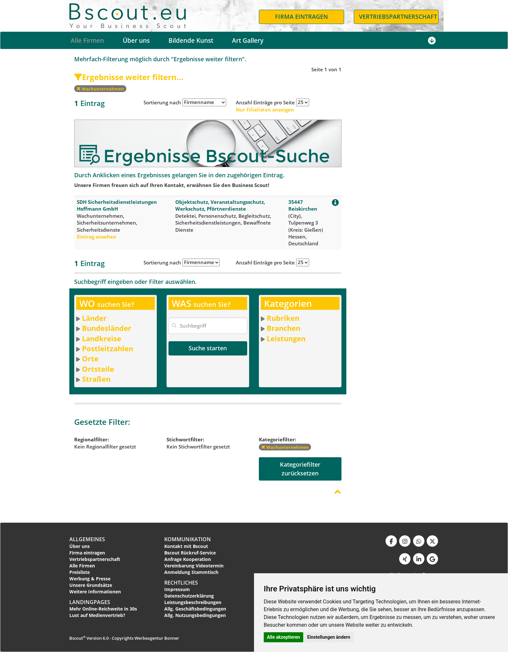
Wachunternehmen (100, 89)
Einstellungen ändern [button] (328, 637)
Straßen (96, 379)
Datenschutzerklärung (189, 596)
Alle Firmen (87, 40)
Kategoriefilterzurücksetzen (300, 468)
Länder (94, 318)
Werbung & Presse (89, 579)
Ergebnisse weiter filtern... (128, 77)
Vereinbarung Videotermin (194, 566)
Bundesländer (106, 328)
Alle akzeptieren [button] (283, 637)
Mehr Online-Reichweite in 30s (103, 609)
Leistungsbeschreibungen (192, 602)
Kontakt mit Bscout (186, 546)
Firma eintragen (87, 553)
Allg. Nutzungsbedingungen (195, 615)
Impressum (177, 589)
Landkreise (101, 338)
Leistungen (286, 338)
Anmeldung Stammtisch (191, 572)
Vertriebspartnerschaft (94, 559)
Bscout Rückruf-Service (190, 553)
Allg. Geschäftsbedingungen (195, 609)
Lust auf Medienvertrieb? (97, 615)
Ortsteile (98, 369)
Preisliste (79, 572)
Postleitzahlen (107, 348)
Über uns (136, 40)
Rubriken (283, 318)
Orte (90, 358)
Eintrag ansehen (96, 236)
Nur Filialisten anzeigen (265, 109)
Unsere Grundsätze (90, 585)
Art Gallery (247, 40)
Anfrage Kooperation (187, 559)
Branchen (283, 328)
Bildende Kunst (190, 40)
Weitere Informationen (95, 591)
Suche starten (208, 348)
